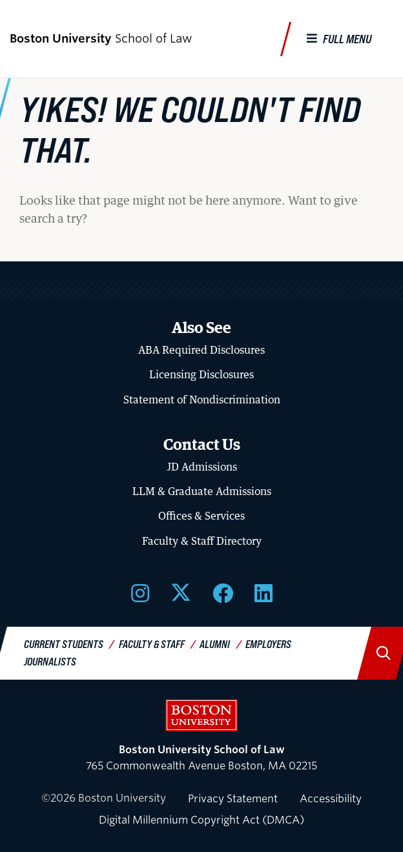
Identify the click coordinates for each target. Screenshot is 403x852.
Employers (268, 644)
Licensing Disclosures (201, 374)
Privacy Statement (233, 799)
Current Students (63, 644)
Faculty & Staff (152, 644)
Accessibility (331, 799)
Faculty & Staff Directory (202, 540)
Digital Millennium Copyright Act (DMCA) (201, 820)
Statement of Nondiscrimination (201, 399)
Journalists (50, 661)
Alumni (215, 644)
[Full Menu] (339, 39)
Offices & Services (201, 515)
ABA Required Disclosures (201, 349)
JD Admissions (202, 466)
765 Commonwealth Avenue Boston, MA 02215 (201, 758)
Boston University (201, 715)
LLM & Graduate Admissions (201, 491)
